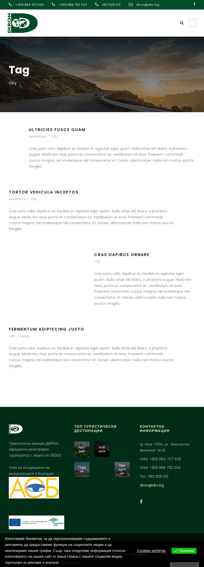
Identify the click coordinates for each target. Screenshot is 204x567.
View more (69, 562)
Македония (122, 469)
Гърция (82, 469)
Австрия (81, 449)
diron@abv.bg (152, 485)
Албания (102, 449)
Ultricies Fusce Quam (57, 130)
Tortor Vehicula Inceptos (44, 192)
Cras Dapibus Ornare (122, 255)
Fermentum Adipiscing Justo (46, 329)
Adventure (37, 136)
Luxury (25, 336)
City (54, 136)
